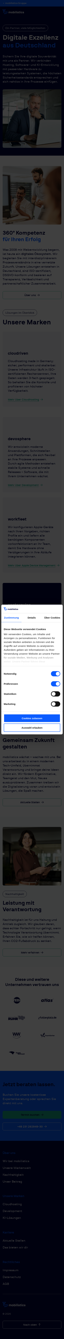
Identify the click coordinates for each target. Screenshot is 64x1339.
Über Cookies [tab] (52, 617)
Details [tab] (32, 617)
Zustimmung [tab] (11, 617)
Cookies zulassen (32, 718)
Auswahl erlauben (32, 727)
